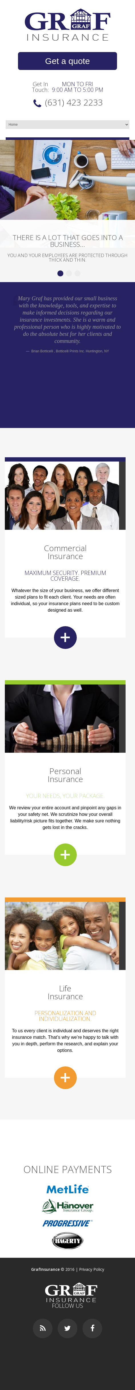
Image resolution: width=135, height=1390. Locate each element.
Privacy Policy (91, 1269)
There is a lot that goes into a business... (68, 241)
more (65, 637)
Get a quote (67, 61)
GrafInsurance (45, 1269)
